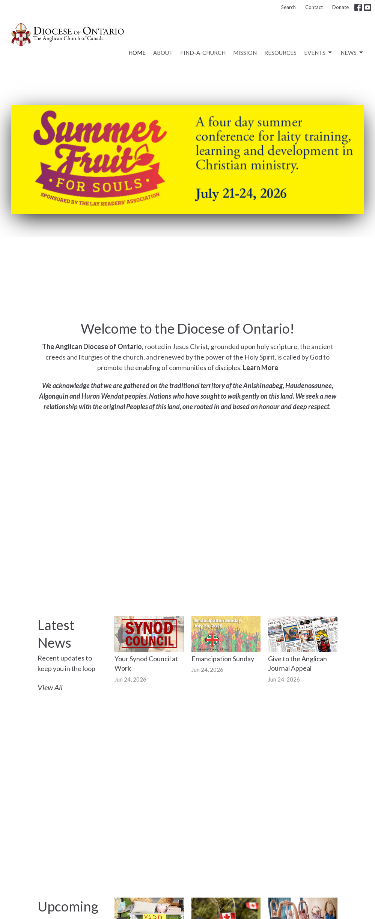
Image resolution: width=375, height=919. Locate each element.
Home (137, 52)
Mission (245, 52)
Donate (340, 7)
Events (318, 52)
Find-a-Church (203, 52)
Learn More (260, 367)
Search (288, 7)
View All (50, 687)
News (352, 52)
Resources (280, 52)
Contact (314, 7)
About (163, 52)
